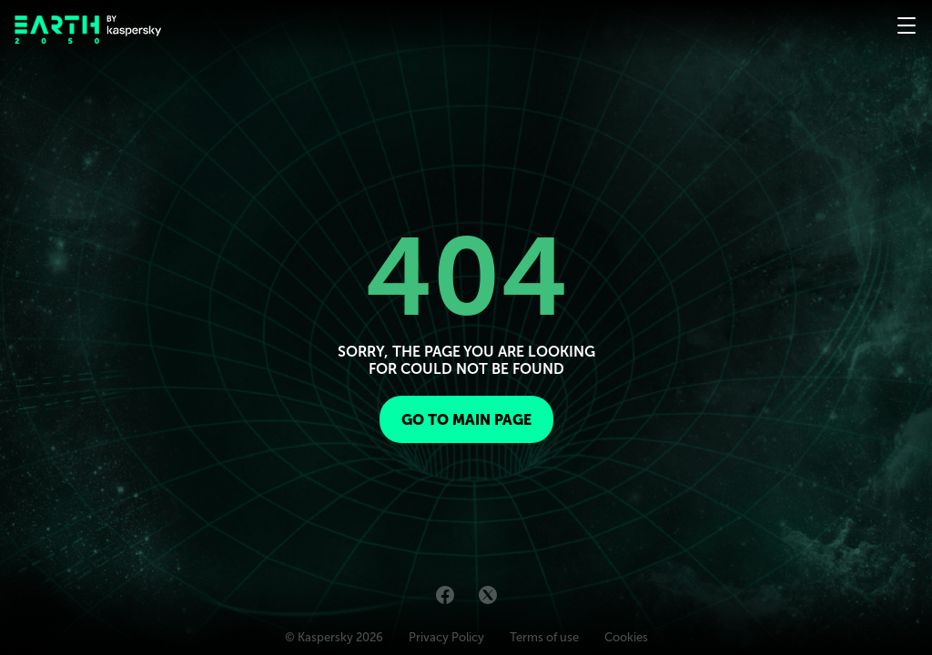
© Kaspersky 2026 (334, 637)
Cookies (626, 637)
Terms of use (544, 637)
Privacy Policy (446, 637)
